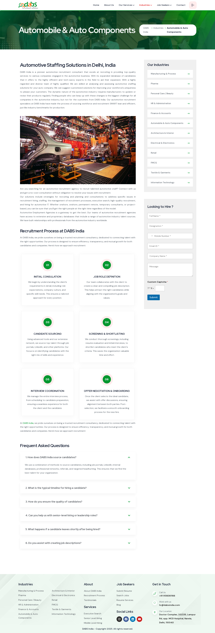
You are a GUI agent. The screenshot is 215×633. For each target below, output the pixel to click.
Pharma (154, 83)
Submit (153, 297)
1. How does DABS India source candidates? (51, 457)
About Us (109, 5)
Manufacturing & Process (163, 73)
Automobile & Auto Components (167, 123)
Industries (144, 5)
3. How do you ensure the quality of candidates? (54, 501)
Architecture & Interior (162, 133)
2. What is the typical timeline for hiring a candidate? (56, 487)
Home (96, 5)
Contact (180, 5)
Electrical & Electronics (162, 143)
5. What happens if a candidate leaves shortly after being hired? (63, 529)
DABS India (28, 423)
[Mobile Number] (170, 236)
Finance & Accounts (161, 113)
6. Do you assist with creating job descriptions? (53, 543)
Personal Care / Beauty (162, 93)
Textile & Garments (160, 172)
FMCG (154, 162)
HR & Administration (161, 103)
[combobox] (150, 236)
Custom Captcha (157, 282)
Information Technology (162, 182)
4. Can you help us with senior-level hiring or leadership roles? (61, 515)
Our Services (125, 5)
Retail (153, 152)
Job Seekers (163, 5)
